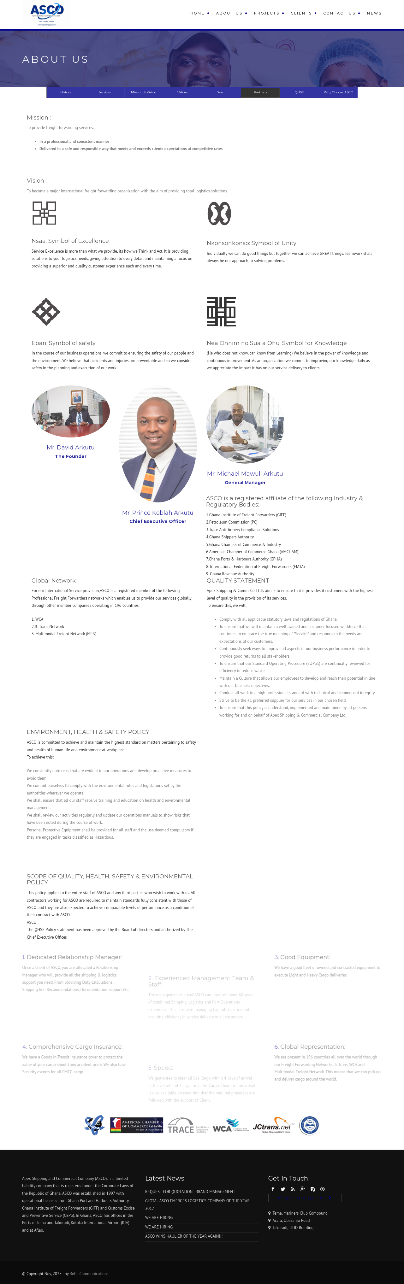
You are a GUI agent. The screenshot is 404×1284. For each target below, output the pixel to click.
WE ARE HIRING (159, 1217)
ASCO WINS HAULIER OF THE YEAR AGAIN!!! (184, 1236)
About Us (229, 13)
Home (197, 13)
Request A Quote (301, 1197)
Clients (301, 13)
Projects (267, 13)
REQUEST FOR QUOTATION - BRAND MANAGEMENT (190, 1191)
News (374, 13)
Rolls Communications (89, 1273)
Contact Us (340, 13)
